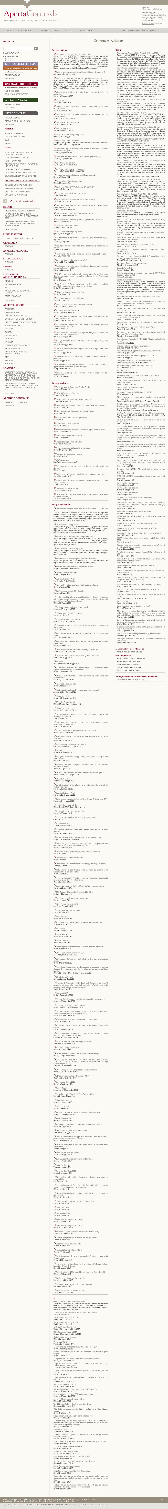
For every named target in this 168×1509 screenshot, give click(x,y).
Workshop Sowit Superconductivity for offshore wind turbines (78, 852)
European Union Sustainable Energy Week (71, 260)
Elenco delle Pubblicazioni (19, 238)
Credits (92, 1499)
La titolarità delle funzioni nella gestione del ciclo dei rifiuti (138, 375)
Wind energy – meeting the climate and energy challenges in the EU (80, 864)
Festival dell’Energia (63, 1118)
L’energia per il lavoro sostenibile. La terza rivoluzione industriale (79, 947)
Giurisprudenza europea (17, 169)
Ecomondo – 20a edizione (126, 211)
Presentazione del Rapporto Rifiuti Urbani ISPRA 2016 (137, 194)
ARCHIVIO (7, 59)
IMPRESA (9, 342)
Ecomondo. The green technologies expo (132, 263)
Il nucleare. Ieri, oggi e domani (67, 488)
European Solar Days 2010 (66, 1171)
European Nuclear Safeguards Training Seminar (73, 387)
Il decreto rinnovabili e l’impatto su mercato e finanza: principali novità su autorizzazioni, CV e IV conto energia (80, 879)
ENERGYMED (61, 935)
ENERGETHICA (62, 941)
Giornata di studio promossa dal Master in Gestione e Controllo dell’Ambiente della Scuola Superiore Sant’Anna (141, 302)
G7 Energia (60, 100)
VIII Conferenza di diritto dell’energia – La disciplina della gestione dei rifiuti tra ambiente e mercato (141, 161)
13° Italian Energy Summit (65, 702)
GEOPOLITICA (11, 335)
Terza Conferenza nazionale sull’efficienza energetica (75, 199)
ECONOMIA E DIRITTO (14, 325)
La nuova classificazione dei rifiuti (129, 280)
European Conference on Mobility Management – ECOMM (77, 656)
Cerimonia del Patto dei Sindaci (67, 1153)
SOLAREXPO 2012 (63, 779)
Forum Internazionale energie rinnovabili (70, 1005)
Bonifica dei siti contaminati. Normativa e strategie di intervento (140, 584)
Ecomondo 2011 (123, 370)
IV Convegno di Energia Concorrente (69, 613)
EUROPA (8, 332)
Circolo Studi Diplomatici (18, 121)
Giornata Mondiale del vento (66, 573)
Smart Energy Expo (63, 128)
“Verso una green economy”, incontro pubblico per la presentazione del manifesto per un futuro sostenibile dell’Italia (80, 845)
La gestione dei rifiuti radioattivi (67, 424)
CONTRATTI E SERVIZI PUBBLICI (19, 319)
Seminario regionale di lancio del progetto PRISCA (135, 356)
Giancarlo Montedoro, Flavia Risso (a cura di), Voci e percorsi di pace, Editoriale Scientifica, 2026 (21, 386)
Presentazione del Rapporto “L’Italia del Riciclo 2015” (136, 244)
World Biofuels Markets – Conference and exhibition (72, 1404)
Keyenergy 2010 (62, 993)
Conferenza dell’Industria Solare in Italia (70, 1278)
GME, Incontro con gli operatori (64, 1337)
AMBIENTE (9, 309)
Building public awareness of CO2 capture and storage (73, 1394)
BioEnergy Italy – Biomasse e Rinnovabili (71, 744)
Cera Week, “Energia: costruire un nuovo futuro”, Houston (74, 1461)
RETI (7, 357)
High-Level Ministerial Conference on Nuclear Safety (75, 411)
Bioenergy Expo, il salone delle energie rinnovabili (74, 1284)
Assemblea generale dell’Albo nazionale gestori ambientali (138, 127)
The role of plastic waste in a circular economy (134, 346)
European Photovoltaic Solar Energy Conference (74, 1042)
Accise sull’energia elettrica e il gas (69, 181)
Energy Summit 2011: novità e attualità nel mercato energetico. (76, 1359)
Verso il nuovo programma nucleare (69, 436)
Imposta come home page (130, 30)
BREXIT (8, 288)
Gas (7, 140)
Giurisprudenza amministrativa (20, 173)
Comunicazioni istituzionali (19, 188)
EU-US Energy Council (64, 977)
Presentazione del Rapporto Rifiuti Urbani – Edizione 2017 (138, 83)
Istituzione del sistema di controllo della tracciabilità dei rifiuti (139, 533)
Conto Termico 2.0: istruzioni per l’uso (70, 549)
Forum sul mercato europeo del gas (66, 1317)
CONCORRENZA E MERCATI (17, 316)
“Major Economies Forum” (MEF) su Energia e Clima (75, 1094)
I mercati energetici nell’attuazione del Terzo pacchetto (76, 175)
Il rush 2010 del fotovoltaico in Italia (69, 1250)
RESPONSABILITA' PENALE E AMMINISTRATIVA (17, 353)
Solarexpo (59, 662)
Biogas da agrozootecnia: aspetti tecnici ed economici (73, 1416)
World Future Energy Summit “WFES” (70, 953)
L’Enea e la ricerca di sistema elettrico (70, 292)
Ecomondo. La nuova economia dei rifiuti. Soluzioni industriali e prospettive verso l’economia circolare (141, 257)
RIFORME (9, 360)
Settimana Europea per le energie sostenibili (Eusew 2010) (77, 1232)
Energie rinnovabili (15, 137)
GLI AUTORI (10, 405)
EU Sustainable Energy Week (67, 525)
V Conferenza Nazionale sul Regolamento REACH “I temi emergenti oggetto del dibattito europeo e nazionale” (80, 669)
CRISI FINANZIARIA (13, 284)
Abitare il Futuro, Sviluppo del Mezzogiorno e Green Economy (78, 837)
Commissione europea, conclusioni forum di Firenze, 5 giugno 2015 (80, 72)
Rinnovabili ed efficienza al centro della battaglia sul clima (77, 585)
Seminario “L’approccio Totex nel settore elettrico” (74, 54)
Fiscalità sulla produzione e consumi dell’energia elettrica (76, 1238)
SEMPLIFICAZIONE (13, 296)
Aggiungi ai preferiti (149, 30)
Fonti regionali (13, 161)
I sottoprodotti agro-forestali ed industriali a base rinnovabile (78, 690)
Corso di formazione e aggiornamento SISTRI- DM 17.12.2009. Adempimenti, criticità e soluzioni (141, 560)
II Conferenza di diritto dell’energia (68, 910)
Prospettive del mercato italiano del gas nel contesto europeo (75, 1312)
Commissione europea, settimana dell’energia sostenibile (77, 649)
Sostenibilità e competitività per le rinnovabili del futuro (76, 559)
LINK (57, 31)
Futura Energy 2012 (63, 823)
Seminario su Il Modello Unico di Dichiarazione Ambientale (138, 297)
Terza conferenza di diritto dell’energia (70, 811)
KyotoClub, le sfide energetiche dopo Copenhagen (71, 1471)
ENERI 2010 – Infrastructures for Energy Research (74, 304)
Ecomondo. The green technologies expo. (132, 112)
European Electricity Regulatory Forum (70, 135)
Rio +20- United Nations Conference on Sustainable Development (80, 773)
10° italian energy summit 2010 (67, 310)
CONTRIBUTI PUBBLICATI (16, 402)
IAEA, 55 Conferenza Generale (67, 393)
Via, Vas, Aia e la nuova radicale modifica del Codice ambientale (140, 413)
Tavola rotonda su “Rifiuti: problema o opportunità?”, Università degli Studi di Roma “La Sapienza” (141, 316)
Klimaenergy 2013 (62, 696)
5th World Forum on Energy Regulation (70, 169)
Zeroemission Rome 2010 (65, 1082)
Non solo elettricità (63, 1213)
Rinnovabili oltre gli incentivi (66, 684)
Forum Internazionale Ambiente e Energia (71, 193)
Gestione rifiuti (122, 601)
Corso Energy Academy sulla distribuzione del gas (71, 1456)
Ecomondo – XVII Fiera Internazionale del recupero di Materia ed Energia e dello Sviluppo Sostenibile (141, 333)
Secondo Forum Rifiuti (125, 268)
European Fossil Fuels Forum (67, 226)
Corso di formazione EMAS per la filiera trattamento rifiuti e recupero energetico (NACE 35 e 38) (141, 578)
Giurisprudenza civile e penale (21, 176)
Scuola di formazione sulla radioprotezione (71, 417)
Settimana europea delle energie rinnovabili (72, 607)
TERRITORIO (10, 364)
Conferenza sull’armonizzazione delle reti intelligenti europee (78, 157)
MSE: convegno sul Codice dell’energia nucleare (73, 448)
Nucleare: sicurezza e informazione (69, 454)
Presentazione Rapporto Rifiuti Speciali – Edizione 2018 (137, 53)
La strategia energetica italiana (67, 805)
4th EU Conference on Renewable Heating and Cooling (76, 730)
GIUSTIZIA (9, 339)
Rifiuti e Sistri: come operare (127, 483)
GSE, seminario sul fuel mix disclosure (70, 298)
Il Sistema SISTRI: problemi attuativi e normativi (134, 498)
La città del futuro (62, 1207)
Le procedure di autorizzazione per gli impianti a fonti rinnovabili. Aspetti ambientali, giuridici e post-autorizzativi (80, 1012)
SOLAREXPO (61, 928)
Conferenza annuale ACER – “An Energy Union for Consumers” (79, 78)
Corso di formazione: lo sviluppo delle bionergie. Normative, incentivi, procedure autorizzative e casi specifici (80, 1138)
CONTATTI (69, 31)
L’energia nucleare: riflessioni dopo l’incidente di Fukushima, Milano (80, 405)
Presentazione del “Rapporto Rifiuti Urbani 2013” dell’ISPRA (139, 351)
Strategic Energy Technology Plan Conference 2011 (75, 213)
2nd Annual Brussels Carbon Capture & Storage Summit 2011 (75, 1389)
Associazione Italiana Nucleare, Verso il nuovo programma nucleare (80, 430)
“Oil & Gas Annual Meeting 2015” (65, 1332)
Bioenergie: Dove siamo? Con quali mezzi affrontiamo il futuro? (79, 1125)
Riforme (9, 281)
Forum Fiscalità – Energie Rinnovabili (69, 858)
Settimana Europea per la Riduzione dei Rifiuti (134, 392)
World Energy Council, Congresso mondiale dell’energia (76, 1070)
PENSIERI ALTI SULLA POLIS (17, 345)
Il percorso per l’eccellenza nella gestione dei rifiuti (135, 566)
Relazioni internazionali (17, 192)
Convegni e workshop (16, 195)
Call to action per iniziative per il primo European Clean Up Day (140, 322)
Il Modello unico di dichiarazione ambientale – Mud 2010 (137, 523)
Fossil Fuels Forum (60, 1430)
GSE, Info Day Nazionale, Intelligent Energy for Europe (76, 817)
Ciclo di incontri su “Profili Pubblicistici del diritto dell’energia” (78, 1054)
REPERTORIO (11, 230)
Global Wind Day (62, 1100)
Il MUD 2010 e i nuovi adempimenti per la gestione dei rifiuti (138, 634)
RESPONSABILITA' (13, 348)
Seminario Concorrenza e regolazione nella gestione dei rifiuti (139, 179)
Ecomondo (60, 751)
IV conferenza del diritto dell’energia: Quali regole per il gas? (75, 1347)
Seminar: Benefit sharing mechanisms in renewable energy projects (80, 999)
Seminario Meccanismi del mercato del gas (69, 1399)
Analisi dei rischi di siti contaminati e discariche (134, 511)
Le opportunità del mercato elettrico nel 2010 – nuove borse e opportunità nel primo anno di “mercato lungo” (80, 366)
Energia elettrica (14, 133)
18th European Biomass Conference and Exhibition (74, 1159)
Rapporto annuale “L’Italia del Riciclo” (130, 387)
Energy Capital (61, 1088)
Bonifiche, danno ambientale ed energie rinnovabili (74, 537)
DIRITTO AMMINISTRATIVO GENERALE (21, 322)
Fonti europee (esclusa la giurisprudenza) (18, 153)
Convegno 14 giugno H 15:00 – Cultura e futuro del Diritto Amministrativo (20, 223)
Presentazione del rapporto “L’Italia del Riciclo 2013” (136, 327)
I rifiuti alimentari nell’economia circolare (131, 144)
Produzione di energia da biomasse (69, 1219)
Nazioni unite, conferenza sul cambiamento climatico (75, 567)
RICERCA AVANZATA (11, 53)
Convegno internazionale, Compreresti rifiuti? (133, 606)
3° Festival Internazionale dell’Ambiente (67, 1446)
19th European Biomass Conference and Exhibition (74, 892)
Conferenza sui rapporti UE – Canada (70, 591)
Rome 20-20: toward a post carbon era (70, 1290)
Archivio (9, 108)
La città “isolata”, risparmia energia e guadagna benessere (77, 1201)
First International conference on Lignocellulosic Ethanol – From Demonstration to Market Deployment (80, 1034)
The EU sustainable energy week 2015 (70, 619)
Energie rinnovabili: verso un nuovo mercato (72, 898)
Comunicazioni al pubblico (18, 185)
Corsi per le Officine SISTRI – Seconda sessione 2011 (137, 361)
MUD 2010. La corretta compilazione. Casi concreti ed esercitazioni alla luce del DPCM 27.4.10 (141, 454)
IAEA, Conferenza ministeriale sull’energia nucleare (75, 399)
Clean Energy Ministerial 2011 (67, 904)
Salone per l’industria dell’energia (65, 1451)
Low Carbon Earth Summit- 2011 (65, 1384)
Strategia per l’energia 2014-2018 (68, 122)
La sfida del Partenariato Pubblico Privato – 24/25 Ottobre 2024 (21, 216)
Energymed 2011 (62, 916)
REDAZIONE (44, 31)
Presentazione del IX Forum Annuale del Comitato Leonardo (78, 1019)
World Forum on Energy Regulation (69, 232)
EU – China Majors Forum (65, 163)
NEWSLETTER (86, 31)
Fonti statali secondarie (17, 158)
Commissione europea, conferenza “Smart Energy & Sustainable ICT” (81, 799)
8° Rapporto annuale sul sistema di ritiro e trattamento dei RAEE (140, 232)
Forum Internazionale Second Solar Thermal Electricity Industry (79, 922)
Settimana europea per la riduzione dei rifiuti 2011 (135, 366)
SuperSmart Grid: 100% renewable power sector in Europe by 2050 (80, 1272)
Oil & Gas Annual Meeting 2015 (64, 1327)
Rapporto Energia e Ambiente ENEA (69, 442)
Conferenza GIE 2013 (61, 1342)
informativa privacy (100, 1505)
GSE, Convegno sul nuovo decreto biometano (70, 1301)
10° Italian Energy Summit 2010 (67, 1048)
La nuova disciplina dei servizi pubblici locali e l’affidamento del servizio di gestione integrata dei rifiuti (141, 621)
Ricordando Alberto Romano (20, 211)
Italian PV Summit (62, 1165)
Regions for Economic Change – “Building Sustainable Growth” (79, 1112)
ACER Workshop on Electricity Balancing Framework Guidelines (79, 220)
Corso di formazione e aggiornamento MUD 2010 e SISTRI (138, 589)
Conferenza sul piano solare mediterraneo (71, 1131)
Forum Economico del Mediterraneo (66, 1466)
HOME (8, 31)
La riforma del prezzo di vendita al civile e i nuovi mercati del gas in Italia (79, 1441)
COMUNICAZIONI (12, 312)
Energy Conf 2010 (62, 1106)
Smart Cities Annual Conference (67, 141)
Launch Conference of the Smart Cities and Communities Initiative (80, 886)
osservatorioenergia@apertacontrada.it (131, 679)
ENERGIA (9, 329)
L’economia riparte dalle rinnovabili (68, 1244)
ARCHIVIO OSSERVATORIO (16, 94)
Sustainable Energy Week (65, 579)
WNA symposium (62, 460)
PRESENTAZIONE (25, 31)
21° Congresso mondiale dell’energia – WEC (72, 1076)
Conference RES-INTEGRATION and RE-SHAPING (75, 187)
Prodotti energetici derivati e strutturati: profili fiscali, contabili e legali (81, 254)
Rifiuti (8, 143)
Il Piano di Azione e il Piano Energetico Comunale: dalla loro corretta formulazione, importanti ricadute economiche (80, 1186)
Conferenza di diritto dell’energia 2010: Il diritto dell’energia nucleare (80, 474)
